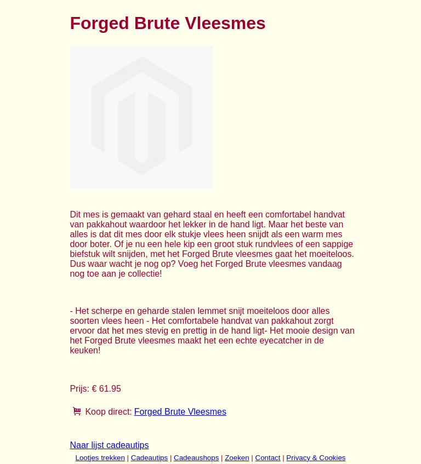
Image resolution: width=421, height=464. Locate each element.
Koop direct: (108, 411)
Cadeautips (149, 458)
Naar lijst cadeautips (109, 445)
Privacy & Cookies (315, 458)
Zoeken (237, 458)
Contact (268, 458)
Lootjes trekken (99, 458)
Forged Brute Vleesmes (180, 411)
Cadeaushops (196, 458)
